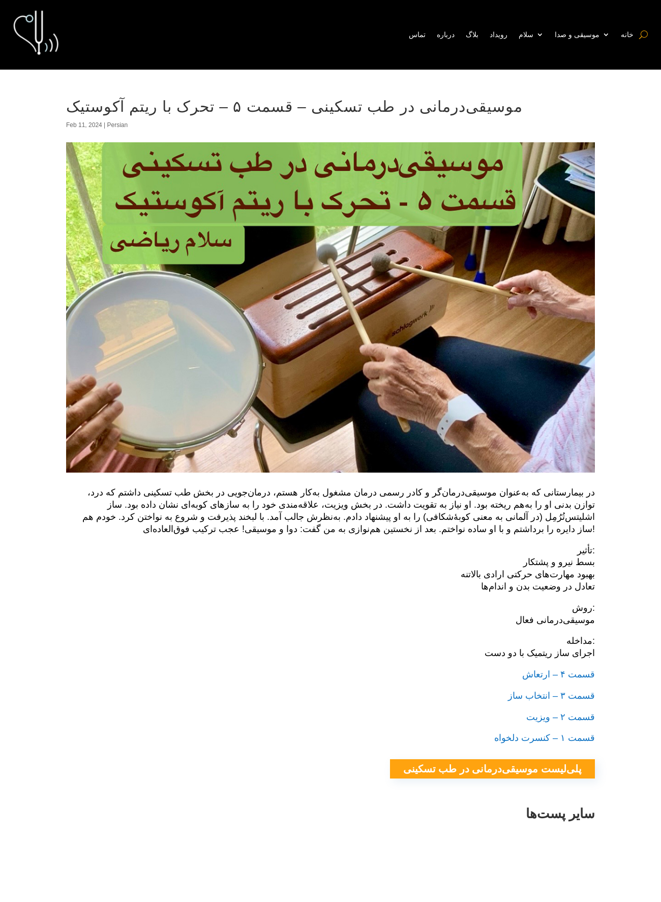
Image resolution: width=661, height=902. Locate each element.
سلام (526, 34)
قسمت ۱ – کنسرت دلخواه (544, 738)
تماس (417, 34)
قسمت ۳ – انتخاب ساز (551, 696)
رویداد (498, 34)
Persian (117, 125)
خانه (627, 34)
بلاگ (472, 34)
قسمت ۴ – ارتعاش (558, 674)
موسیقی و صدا (577, 34)
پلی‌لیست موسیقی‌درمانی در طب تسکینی (492, 768)
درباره (446, 34)
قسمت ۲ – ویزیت (560, 717)
